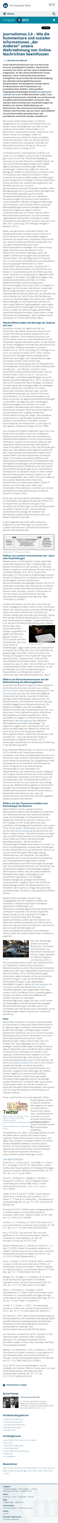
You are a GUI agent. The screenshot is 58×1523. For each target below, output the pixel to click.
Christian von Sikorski (17, 60)
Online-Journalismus (14, 1419)
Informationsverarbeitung (21, 830)
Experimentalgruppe (12, 693)
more (44, 1408)
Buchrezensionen (10, 1508)
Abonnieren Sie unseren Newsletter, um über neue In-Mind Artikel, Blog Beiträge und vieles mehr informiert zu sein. (29, 1470)
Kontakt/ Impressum (11, 1519)
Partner (31, 1497)
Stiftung (7, 1497)
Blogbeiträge (8, 1502)
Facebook (22, 1497)
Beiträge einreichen (11, 1491)
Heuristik (7, 593)
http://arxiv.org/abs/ (37, 1186)
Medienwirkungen (12, 1427)
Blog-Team (20, 1502)
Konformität (10, 1430)
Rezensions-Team (26, 1508)
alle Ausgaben (24, 1489)
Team (14, 1497)
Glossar (34, 1489)
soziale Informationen (14, 1424)
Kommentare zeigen (17, 1385)
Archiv (6, 1514)
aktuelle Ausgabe (10, 1489)
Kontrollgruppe (45, 701)
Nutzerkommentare (13, 1422)
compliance (36, 1196)
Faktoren (49, 1140)
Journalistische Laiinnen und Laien (20, 1440)
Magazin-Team (26, 1491)
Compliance (9, 1456)
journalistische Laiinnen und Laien (23, 1062)
